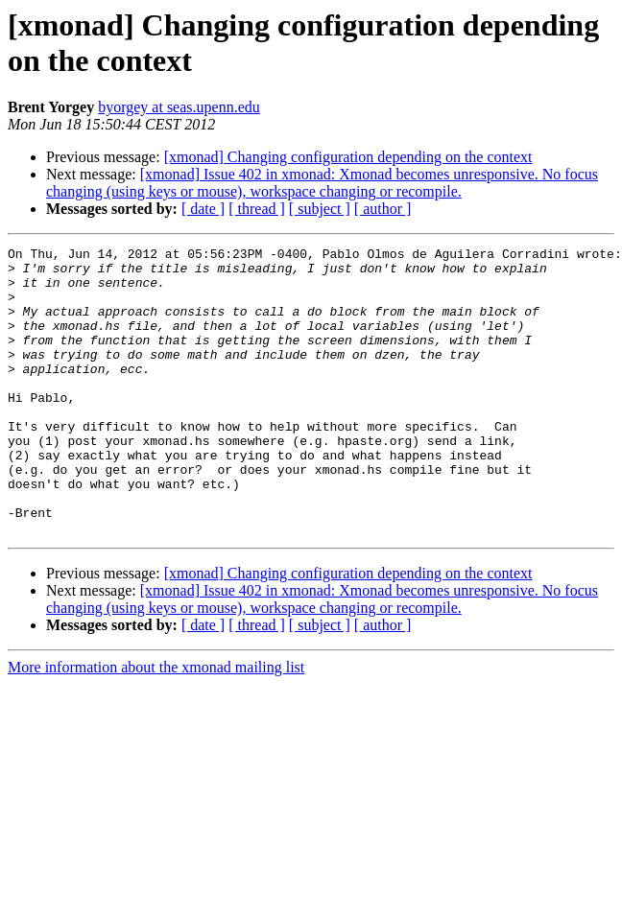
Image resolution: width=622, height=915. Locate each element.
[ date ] (203, 208)
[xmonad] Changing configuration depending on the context (348, 157)
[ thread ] (256, 208)
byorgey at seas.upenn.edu (179, 107)
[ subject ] (319, 208)
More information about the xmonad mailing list (156, 724)
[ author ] (383, 208)
